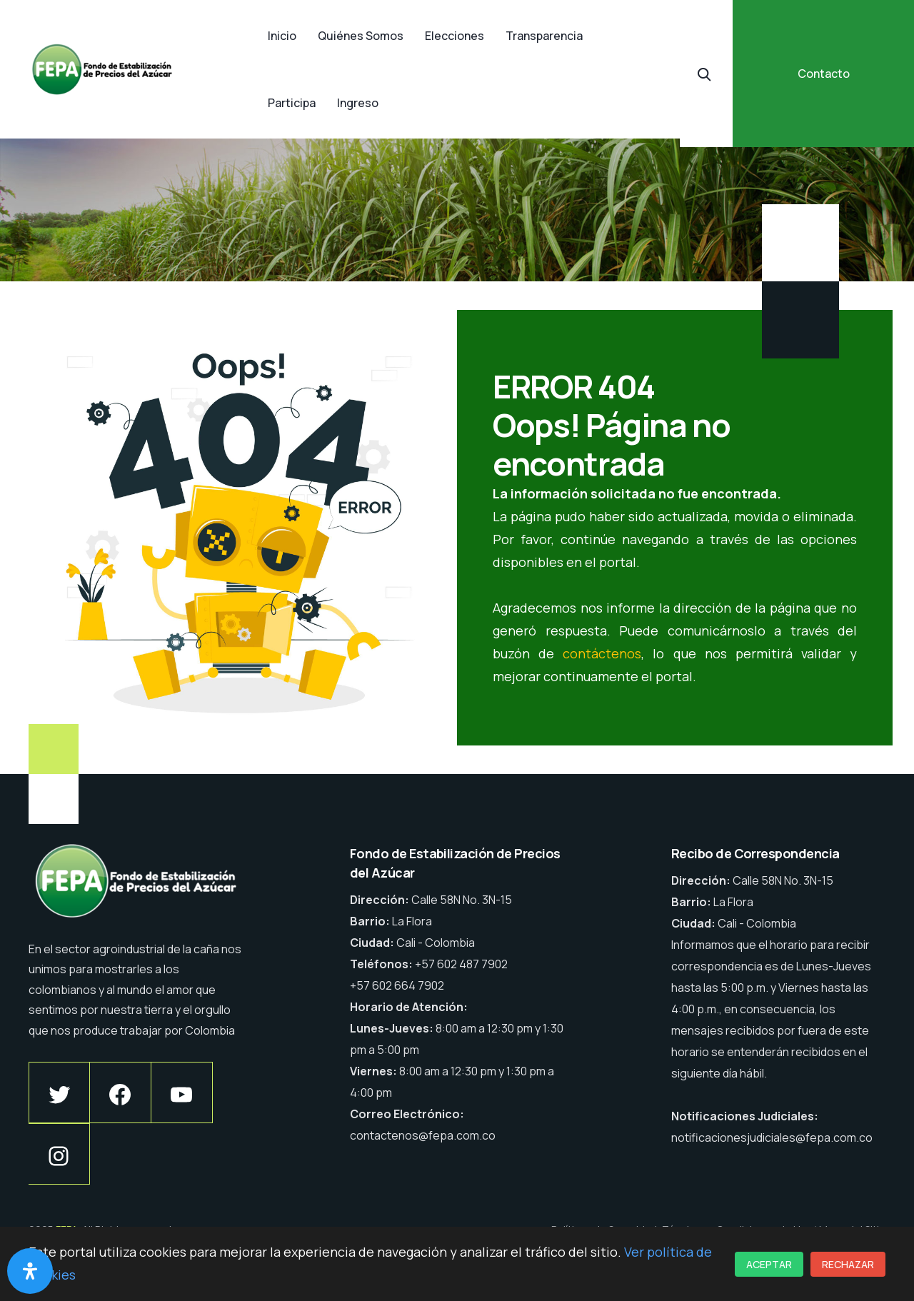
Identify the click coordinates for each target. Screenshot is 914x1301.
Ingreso (357, 103)
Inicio (282, 36)
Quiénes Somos (360, 36)
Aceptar (769, 1264)
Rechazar (848, 1264)
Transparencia (544, 36)
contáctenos (602, 653)
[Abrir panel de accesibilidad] (30, 1271)
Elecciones (454, 36)
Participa (292, 103)
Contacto (824, 73)
